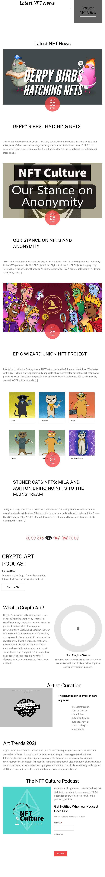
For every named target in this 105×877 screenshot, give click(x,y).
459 (56, 537)
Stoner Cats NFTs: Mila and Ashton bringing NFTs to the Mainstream (48, 488)
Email (58, 833)
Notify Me (13, 587)
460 (65, 537)
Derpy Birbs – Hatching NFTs (47, 126)
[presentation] (75, 853)
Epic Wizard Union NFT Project (50, 353)
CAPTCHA (58, 845)
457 (40, 537)
